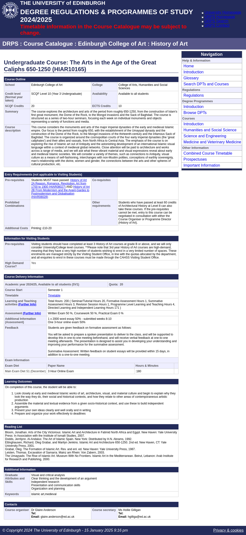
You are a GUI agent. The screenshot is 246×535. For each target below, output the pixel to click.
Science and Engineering (205, 136)
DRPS (10, 43)
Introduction (194, 72)
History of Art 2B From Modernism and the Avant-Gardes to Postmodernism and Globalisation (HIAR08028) (60, 192)
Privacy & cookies (228, 530)
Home (189, 66)
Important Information (202, 165)
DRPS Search (216, 21)
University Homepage (222, 12)
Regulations (194, 95)
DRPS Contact (216, 25)
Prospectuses (195, 159)
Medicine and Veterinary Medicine (212, 142)
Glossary (191, 78)
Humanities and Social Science (210, 130)
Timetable (54, 295)
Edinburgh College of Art (112, 43)
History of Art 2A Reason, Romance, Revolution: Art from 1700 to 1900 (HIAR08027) (59, 183)
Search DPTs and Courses (206, 84)
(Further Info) (27, 304)
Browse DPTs (195, 113)
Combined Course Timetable (208, 153)
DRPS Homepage (219, 17)
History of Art (169, 43)
